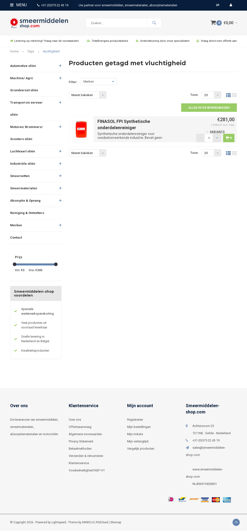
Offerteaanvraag (80, 428)
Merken (16, 226)
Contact (16, 239)
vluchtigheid (51, 52)
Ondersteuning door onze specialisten (163, 42)
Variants (217, 133)
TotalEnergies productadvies (107, 42)
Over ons (75, 421)
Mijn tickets (135, 435)
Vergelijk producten (140, 450)
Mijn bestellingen (139, 428)
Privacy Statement (81, 442)
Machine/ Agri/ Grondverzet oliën (24, 85)
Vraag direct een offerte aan (217, 42)
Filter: (73, 83)
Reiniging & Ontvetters (27, 214)
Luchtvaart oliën (22, 152)
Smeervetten (20, 177)
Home (14, 52)
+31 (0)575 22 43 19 (52, 5)
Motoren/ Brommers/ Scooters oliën (26, 134)
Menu (18, 5)
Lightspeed (58, 523)
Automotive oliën (23, 67)
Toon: (194, 96)
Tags (30, 52)
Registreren (135, 421)
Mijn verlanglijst (138, 442)
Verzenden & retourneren (86, 457)
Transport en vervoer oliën (26, 110)
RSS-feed (102, 523)
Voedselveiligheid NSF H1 (87, 471)
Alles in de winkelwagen (209, 109)
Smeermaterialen (23, 189)
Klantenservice (79, 464)
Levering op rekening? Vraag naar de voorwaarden (44, 42)
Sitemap (115, 523)
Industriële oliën (22, 165)
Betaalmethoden (80, 450)
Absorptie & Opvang (25, 202)
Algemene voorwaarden (85, 435)
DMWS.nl (88, 523)
